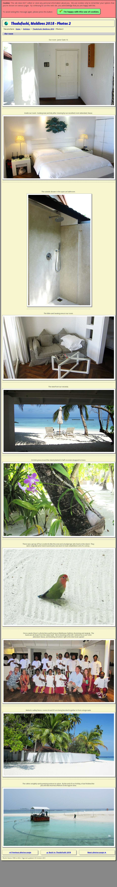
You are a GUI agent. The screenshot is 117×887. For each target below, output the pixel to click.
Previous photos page (21, 852)
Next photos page (95, 852)
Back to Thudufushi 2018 (60, 852)
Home (18, 29)
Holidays (26, 29)
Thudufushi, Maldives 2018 (43, 29)
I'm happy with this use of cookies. (79, 11)
